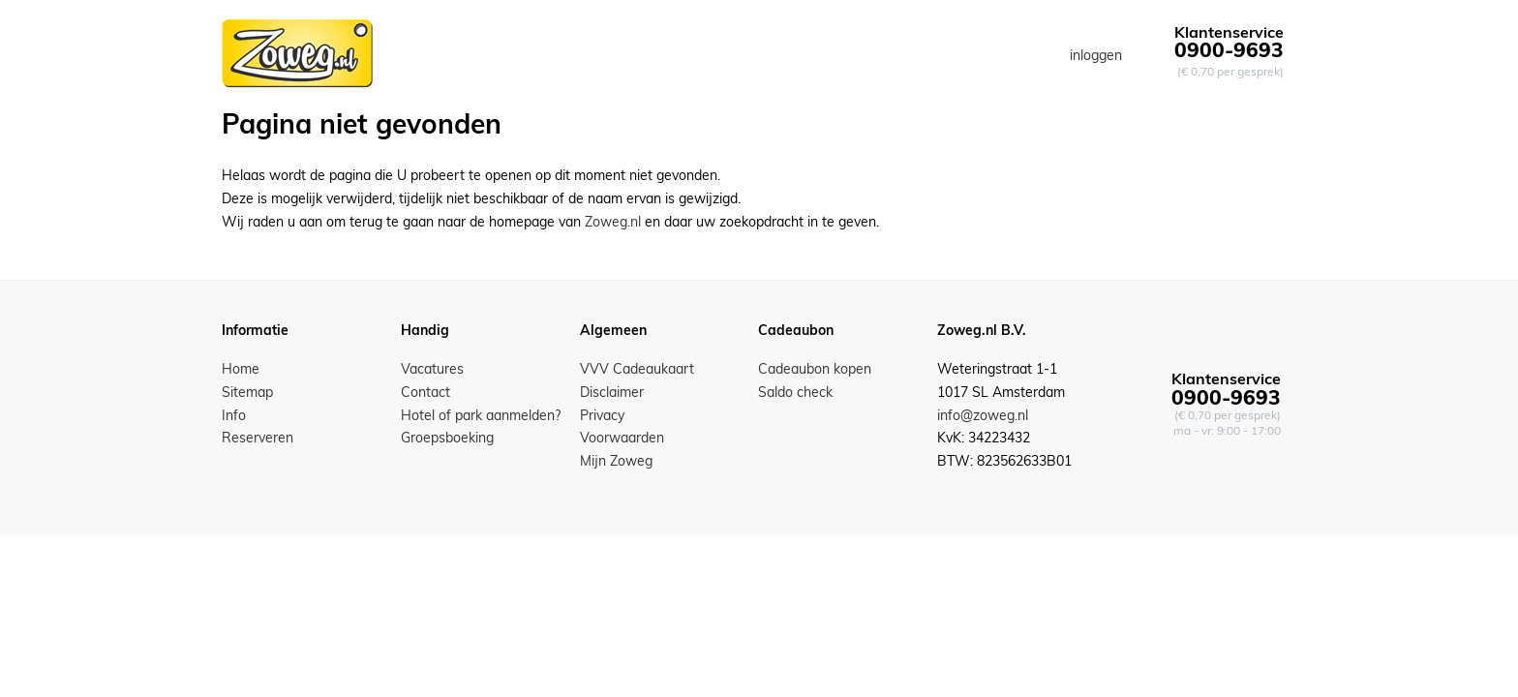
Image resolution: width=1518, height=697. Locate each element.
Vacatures (432, 369)
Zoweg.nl (613, 221)
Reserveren (257, 437)
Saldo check (795, 392)
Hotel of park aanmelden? (481, 415)
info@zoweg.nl (982, 415)
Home (240, 369)
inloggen (1096, 55)
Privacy (602, 415)
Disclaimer (612, 392)
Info (234, 415)
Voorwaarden (622, 437)
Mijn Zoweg (616, 461)
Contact (425, 392)
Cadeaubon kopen (814, 369)
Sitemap (247, 392)
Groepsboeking (447, 437)
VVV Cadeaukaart (637, 369)
